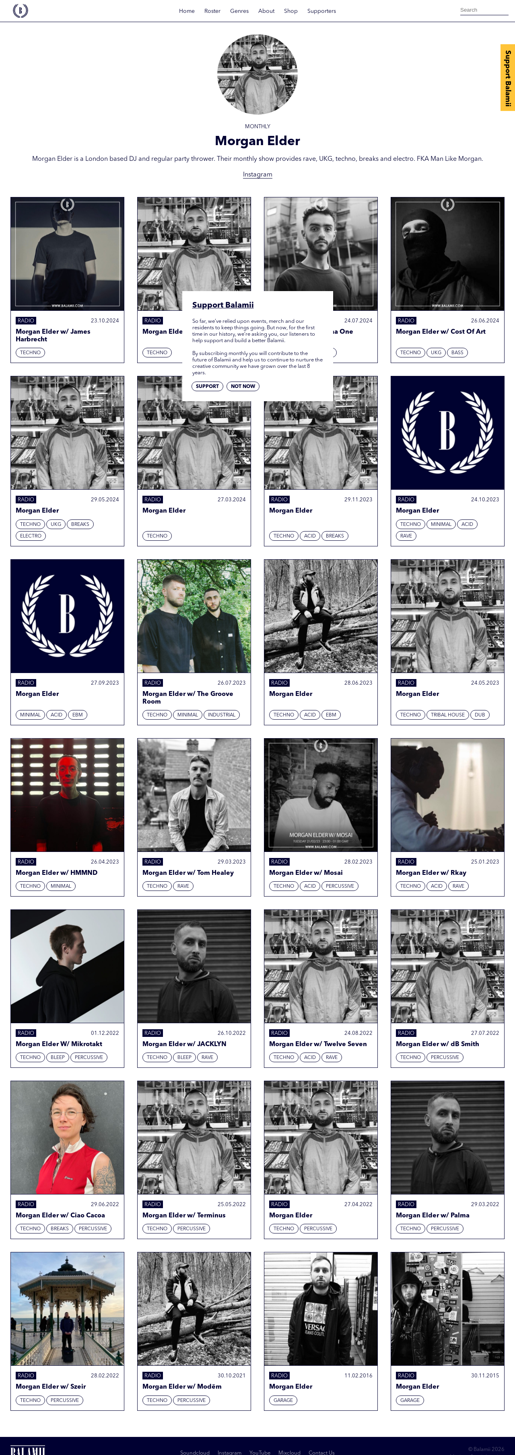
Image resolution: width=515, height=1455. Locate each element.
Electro (30, 536)
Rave (406, 536)
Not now (243, 386)
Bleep (58, 1057)
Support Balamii (507, 78)
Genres (239, 11)
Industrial (221, 715)
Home (187, 11)
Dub (480, 715)
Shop (291, 11)
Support (207, 386)
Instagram (257, 175)
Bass (457, 353)
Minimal (441, 524)
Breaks (80, 524)
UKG (436, 353)
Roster (212, 11)
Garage (283, 1400)
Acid (310, 536)
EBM (77, 715)
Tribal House (448, 715)
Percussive (340, 886)
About (266, 11)
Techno (30, 353)
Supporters (321, 11)
